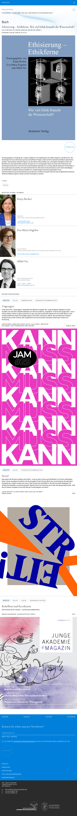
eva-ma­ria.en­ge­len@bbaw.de (28, 254)
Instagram (71, 717)
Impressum (6, 767)
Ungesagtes (8, 306)
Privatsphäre (7, 771)
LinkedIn (5, 717)
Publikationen (7, 10)
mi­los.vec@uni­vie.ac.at (26, 285)
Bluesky (27, 717)
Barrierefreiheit (8, 778)
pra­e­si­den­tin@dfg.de (25, 223)
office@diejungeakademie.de (16, 790)
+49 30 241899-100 (11, 791)
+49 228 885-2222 (23, 221)
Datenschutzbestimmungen (24, 741)
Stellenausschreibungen (11, 774)
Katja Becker (24, 199)
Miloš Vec (22, 261)
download (70, 147)
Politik (15, 600)
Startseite (6, 3)
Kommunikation (26, 300)
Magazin (6, 300)
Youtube (48, 717)
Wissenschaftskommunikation (46, 300)
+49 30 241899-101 (11, 793)
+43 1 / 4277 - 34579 (24, 284)
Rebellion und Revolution (16, 606)
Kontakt (5, 764)
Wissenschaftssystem (37, 600)
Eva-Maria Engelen (27, 230)
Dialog (5, 185)
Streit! (5, 476)
